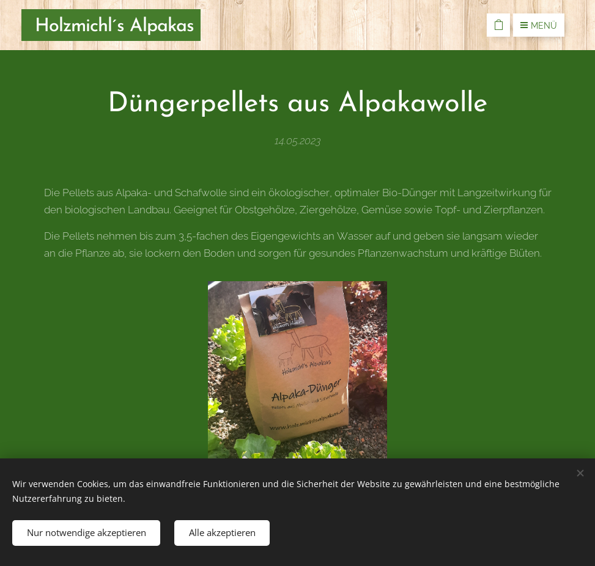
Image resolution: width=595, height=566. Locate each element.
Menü (538, 26)
